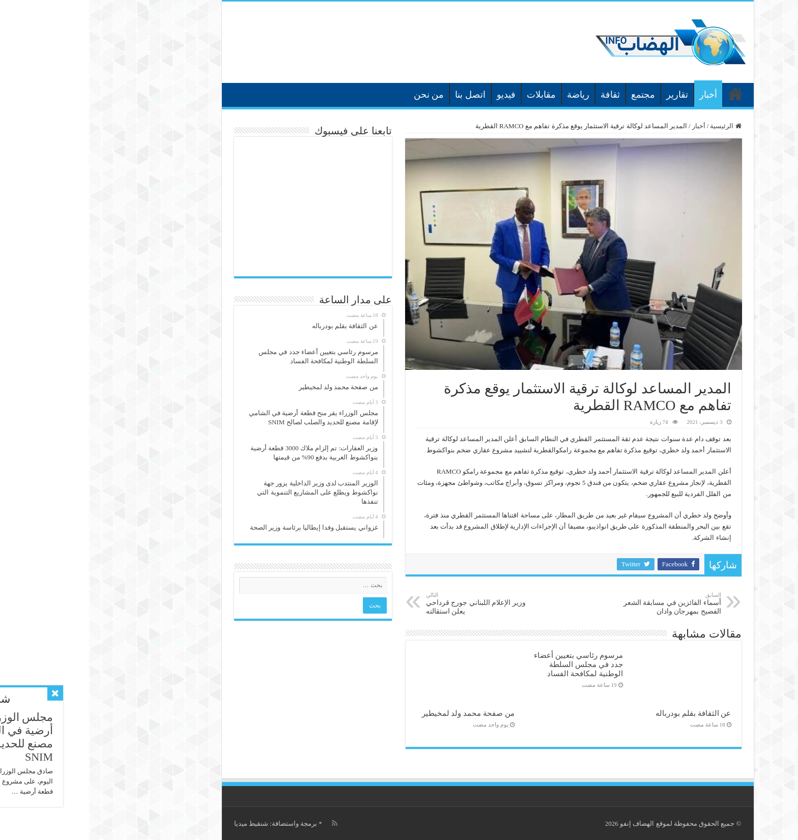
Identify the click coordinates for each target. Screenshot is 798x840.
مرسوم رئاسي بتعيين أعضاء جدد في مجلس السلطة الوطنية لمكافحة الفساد (489, 664)
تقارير (589, 95)
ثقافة (521, 95)
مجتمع (554, 95)
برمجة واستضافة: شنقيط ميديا (187, 823)
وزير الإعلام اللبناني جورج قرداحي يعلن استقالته (389, 603)
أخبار (620, 95)
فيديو (417, 95)
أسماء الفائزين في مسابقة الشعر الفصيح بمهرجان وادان (580, 603)
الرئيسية (647, 93)
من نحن (340, 95)
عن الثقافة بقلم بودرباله (604, 713)
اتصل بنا (381, 95)
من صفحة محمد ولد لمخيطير (379, 713)
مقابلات (452, 95)
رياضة (489, 95)
